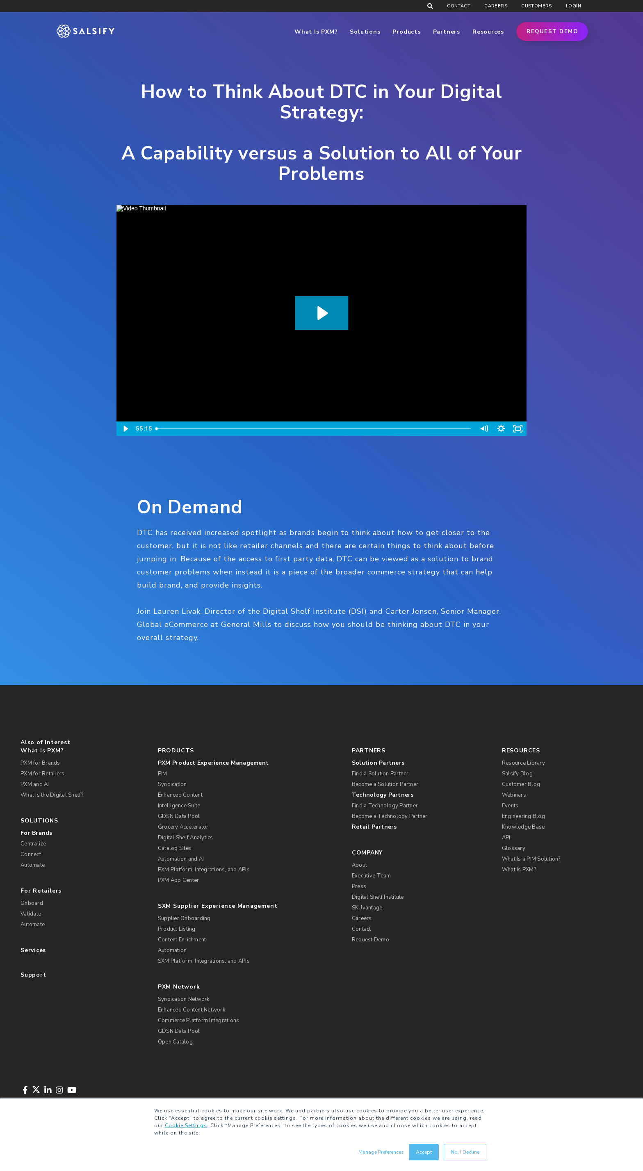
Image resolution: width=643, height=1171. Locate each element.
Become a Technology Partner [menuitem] (390, 816)
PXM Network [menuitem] (179, 987)
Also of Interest (45, 742)
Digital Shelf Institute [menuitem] (378, 897)
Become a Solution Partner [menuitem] (385, 784)
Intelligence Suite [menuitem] (179, 805)
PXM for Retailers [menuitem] (42, 773)
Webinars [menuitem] (514, 795)
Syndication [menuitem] (172, 784)
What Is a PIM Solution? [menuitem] (531, 859)
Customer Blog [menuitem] (521, 784)
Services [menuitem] (33, 950)
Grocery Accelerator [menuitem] (183, 827)
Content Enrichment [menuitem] (182, 939)
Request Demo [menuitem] (370, 939)
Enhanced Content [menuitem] (180, 795)
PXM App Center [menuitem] (178, 880)
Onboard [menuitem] (32, 903)
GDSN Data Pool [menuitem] (179, 816)
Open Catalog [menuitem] (175, 1042)
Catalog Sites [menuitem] (175, 848)
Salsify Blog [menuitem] (517, 773)
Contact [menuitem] (458, 6)
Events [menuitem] (510, 805)
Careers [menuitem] (495, 6)
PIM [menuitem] (162, 773)
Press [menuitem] (359, 886)
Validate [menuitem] (31, 914)
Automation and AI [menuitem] (181, 859)
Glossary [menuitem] (513, 848)
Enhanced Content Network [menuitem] (191, 1010)
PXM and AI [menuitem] (35, 784)
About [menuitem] (359, 865)
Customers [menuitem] (536, 6)
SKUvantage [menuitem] (367, 907)
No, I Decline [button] (465, 1152)
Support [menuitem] (33, 975)
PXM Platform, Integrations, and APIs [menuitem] (204, 869)
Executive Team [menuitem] (371, 875)
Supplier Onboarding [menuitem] (184, 918)
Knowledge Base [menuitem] (523, 827)
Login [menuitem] (573, 6)
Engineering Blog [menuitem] (523, 816)
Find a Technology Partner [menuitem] (385, 805)
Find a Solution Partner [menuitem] (380, 773)
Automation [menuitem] (172, 950)
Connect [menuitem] (31, 854)
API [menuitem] (506, 837)
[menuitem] (249, 763)
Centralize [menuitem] (33, 843)
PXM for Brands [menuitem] (40, 763)
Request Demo (552, 31)
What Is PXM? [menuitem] (42, 750)
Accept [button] (424, 1152)
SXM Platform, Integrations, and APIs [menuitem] (204, 961)
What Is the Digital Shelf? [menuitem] (52, 795)
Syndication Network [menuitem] (184, 999)
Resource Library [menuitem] (523, 763)
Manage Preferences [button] (381, 1152)
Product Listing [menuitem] (177, 929)
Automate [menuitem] (33, 865)
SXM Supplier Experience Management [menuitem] (218, 906)
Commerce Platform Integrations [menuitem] (198, 1020)
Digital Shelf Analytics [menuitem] (185, 837)
